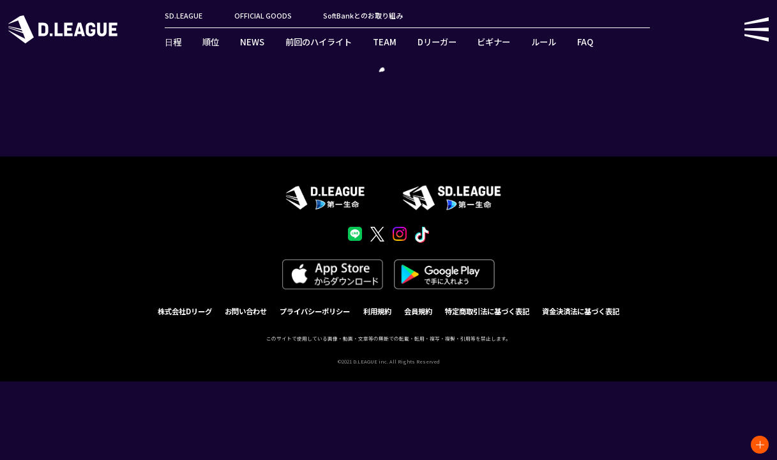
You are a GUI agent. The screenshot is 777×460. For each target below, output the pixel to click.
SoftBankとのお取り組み (363, 15)
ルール (543, 42)
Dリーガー (437, 42)
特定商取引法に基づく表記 (487, 311)
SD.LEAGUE (183, 15)
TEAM (384, 42)
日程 (173, 42)
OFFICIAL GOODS (263, 15)
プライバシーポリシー (315, 311)
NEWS (252, 42)
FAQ (585, 42)
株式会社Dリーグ (185, 311)
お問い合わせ (246, 311)
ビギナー (493, 42)
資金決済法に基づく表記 (580, 311)
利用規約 (377, 311)
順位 (210, 42)
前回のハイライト (318, 42)
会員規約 (418, 311)
